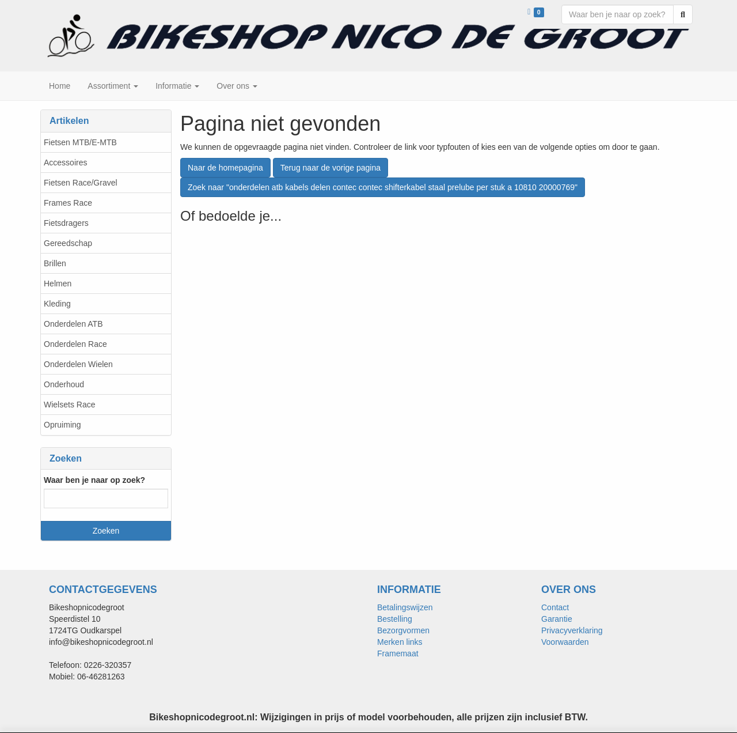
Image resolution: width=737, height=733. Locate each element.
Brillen (55, 263)
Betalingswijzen (405, 607)
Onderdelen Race (75, 344)
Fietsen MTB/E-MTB (80, 142)
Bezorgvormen (403, 630)
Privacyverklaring (572, 630)
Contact (555, 607)
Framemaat (398, 653)
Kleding (57, 303)
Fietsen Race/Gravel (80, 182)
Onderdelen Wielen (78, 364)
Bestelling (394, 619)
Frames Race (68, 202)
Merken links (400, 642)
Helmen (57, 283)
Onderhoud (64, 384)
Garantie (556, 619)
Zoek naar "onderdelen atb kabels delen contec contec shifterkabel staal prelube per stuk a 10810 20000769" (383, 187)
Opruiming (62, 424)
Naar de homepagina (225, 167)
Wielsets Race (69, 404)
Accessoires (65, 162)
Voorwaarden (565, 642)
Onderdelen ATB (73, 323)
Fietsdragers (66, 223)
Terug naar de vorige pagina (330, 167)
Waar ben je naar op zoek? (94, 480)
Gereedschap (68, 243)
